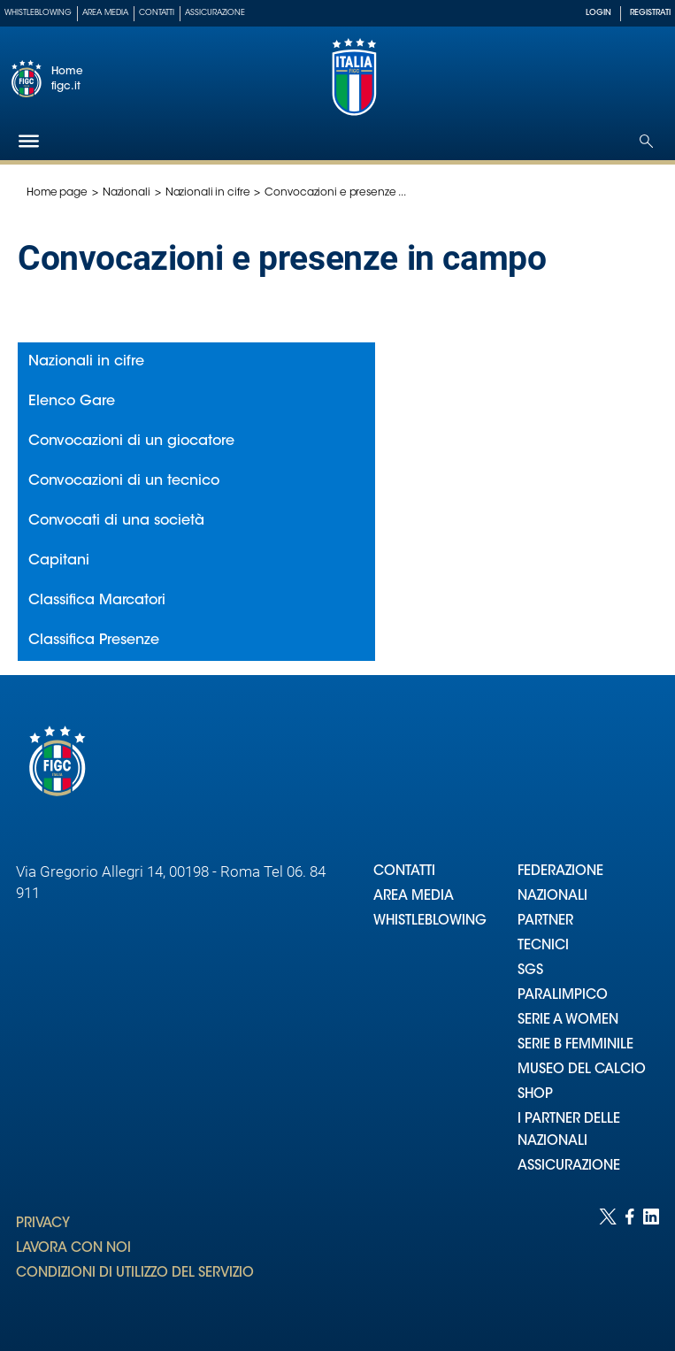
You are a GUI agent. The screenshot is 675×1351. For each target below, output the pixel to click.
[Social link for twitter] (608, 1262)
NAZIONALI (552, 896)
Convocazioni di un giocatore (131, 441)
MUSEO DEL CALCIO (582, 1070)
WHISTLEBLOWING (430, 921)
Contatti (156, 13)
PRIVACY (43, 1224)
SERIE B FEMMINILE (575, 1045)
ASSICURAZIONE (569, 1166)
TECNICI (543, 946)
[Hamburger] (29, 141)
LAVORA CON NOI (73, 1248)
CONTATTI (404, 872)
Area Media (105, 13)
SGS (530, 971)
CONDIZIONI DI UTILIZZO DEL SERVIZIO (135, 1273)
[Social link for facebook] (629, 1262)
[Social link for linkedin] (651, 1262)
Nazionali (126, 193)
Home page (57, 193)
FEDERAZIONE (560, 872)
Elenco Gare (71, 402)
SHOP (535, 1095)
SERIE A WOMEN (568, 1020)
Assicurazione (215, 13)
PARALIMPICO (563, 995)
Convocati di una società (116, 521)
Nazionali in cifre (207, 193)
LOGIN (598, 13)
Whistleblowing (38, 13)
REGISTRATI (650, 13)
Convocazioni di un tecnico (123, 481)
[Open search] (646, 141)
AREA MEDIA (413, 896)
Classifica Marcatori (96, 601)
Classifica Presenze (93, 640)
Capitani (58, 561)
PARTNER (545, 921)
